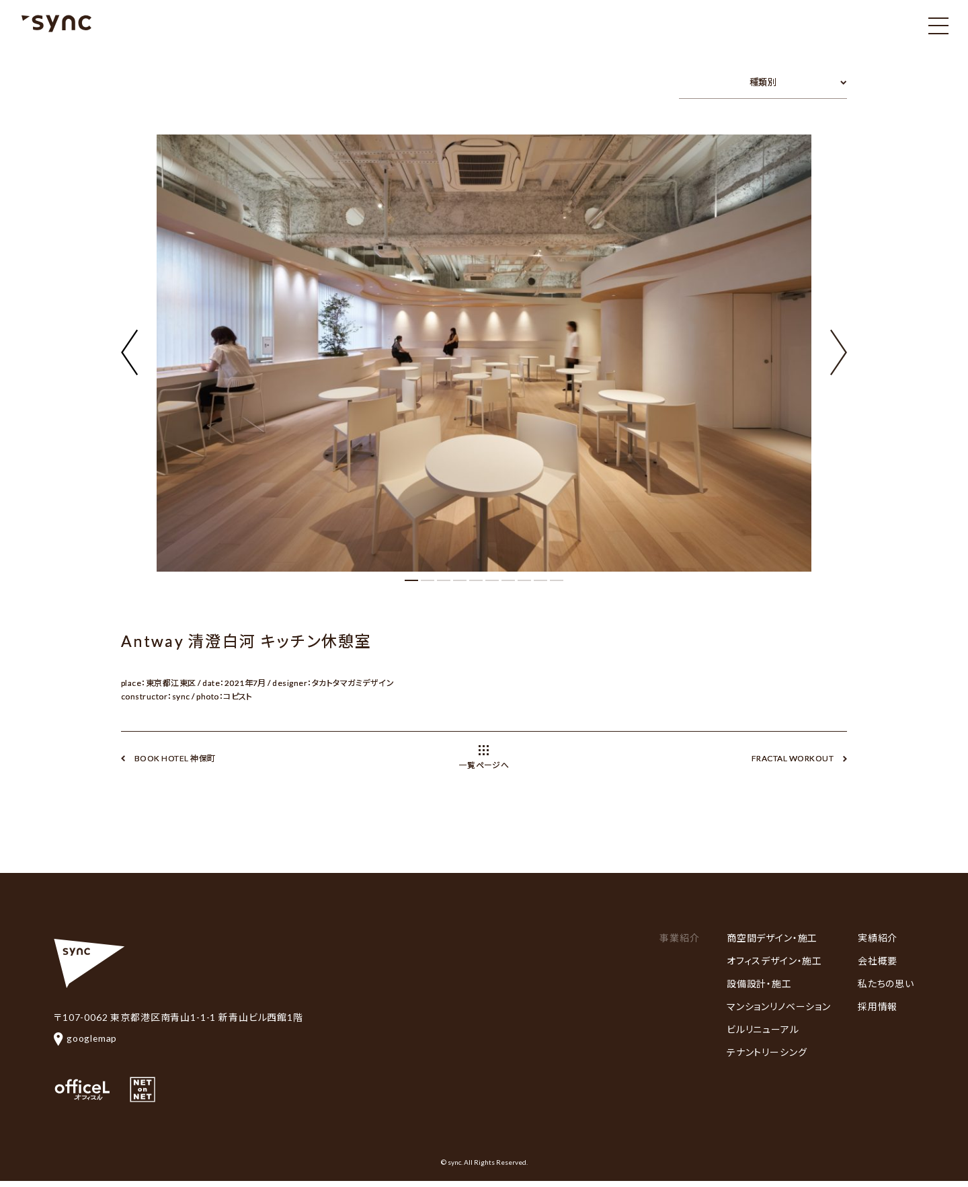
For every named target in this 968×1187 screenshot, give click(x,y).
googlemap (86, 1038)
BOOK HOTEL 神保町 (175, 758)
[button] (838, 344)
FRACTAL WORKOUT (793, 758)
